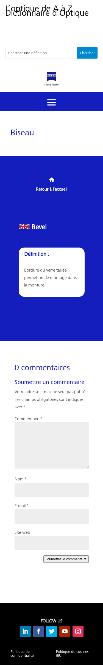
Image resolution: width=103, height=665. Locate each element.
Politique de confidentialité (22, 654)
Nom (20, 479)
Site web (22, 532)
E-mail (21, 505)
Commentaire (28, 418)
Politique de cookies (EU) (72, 654)
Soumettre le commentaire (66, 558)
